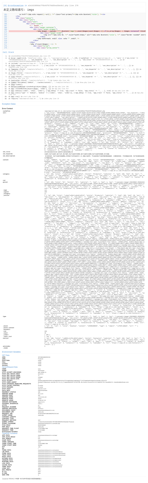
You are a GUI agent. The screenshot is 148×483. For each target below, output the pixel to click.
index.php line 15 (51, 98)
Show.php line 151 (87, 82)
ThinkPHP (5, 478)
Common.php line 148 (61, 80)
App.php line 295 (121, 91)
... (48, 60)
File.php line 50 (51, 63)
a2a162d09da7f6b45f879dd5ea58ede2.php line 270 (53, 6)
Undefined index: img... (39, 58)
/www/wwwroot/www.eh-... (62, 58)
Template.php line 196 (18, 67)
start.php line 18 (30, 96)
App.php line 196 (61, 87)
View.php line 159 (16, 75)
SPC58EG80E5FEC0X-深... (18, 60)
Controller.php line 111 (19, 78)
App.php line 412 (61, 89)
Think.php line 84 (16, 71)
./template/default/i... (36, 69)
